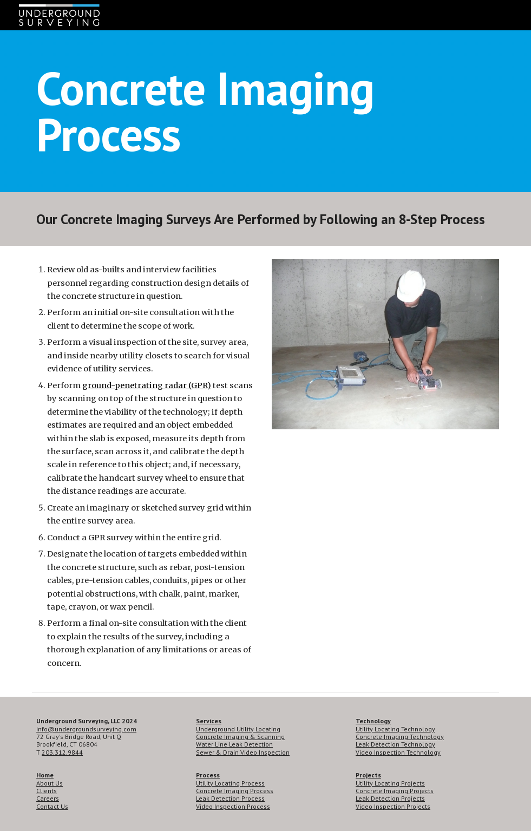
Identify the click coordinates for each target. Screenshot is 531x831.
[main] (265, 111)
